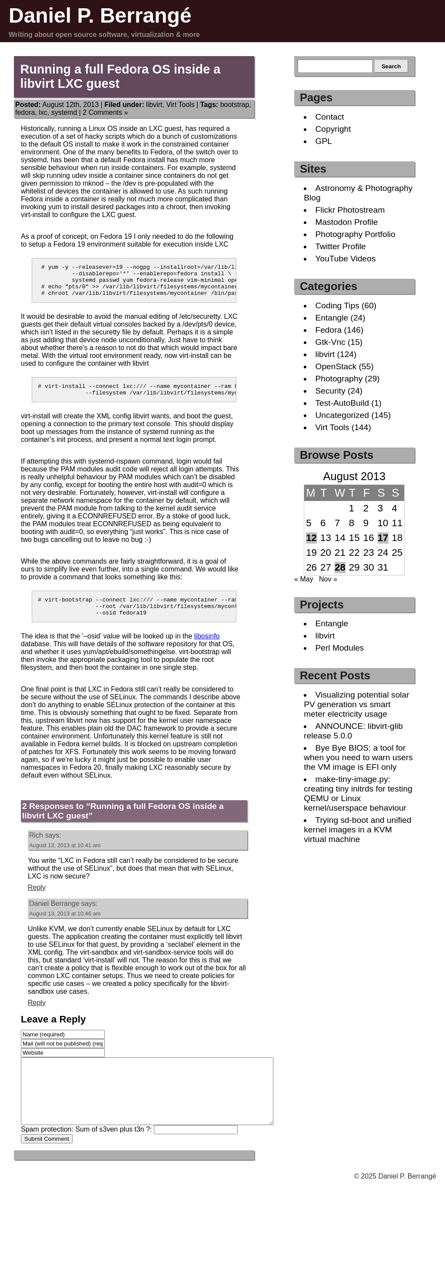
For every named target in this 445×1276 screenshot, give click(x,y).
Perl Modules (339, 647)
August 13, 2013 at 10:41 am (64, 858)
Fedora (328, 329)
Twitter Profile (340, 246)
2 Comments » (105, 112)
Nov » (328, 579)
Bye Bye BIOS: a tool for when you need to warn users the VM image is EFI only (358, 757)
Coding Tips (337, 305)
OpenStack (335, 366)
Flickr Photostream (350, 209)
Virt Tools (180, 104)
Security (330, 390)
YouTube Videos (345, 258)
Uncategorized (342, 415)
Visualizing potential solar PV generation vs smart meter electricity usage (356, 704)
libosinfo (207, 649)
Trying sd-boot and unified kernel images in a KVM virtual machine (357, 829)
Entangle (331, 317)
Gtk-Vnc (330, 342)
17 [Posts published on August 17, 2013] (383, 537)
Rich (36, 848)
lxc (43, 112)
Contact (329, 116)
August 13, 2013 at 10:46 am (64, 926)
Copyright (333, 129)
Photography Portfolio (355, 234)
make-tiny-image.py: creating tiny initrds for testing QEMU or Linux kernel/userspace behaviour (358, 793)
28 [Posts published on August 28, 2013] (340, 567)
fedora (25, 112)
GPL (323, 141)
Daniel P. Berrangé (100, 15)
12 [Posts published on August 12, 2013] (311, 537)
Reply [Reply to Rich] (37, 900)
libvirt (154, 104)
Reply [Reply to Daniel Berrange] (37, 1015)
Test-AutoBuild (342, 403)
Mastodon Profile (346, 222)
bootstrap (234, 104)
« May (303, 579)
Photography (338, 378)
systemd (64, 112)
